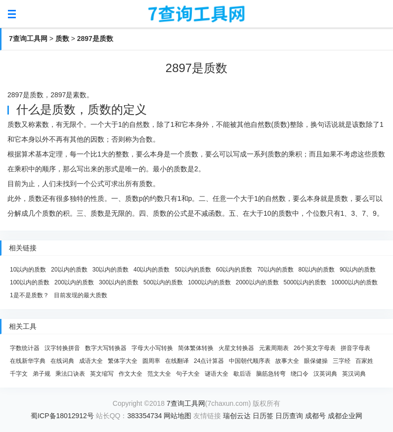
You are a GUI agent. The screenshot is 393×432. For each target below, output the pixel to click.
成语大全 (91, 360)
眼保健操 (316, 360)
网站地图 (177, 416)
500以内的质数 (163, 282)
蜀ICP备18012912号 (62, 416)
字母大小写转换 (152, 348)
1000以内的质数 (209, 282)
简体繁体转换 (196, 348)
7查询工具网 (28, 38)
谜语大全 (216, 373)
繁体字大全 (122, 360)
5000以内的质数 (305, 282)
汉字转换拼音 (62, 348)
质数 (62, 38)
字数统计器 (25, 348)
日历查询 (289, 416)
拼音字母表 (355, 348)
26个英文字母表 (315, 348)
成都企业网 (345, 416)
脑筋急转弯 (271, 373)
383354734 (145, 416)
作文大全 (130, 373)
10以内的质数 (28, 269)
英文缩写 (102, 373)
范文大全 (159, 373)
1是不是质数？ (29, 295)
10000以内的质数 (354, 282)
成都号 (315, 416)
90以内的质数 (358, 269)
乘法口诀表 (70, 373)
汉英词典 (325, 373)
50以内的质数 (193, 269)
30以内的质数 (110, 269)
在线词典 (62, 360)
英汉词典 (354, 373)
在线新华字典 (27, 360)
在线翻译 (177, 360)
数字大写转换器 (106, 348)
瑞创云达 (237, 416)
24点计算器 (209, 360)
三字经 (341, 360)
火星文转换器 (236, 348)
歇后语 (242, 373)
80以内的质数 (317, 269)
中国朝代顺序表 (249, 360)
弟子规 (41, 373)
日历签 (263, 416)
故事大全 (287, 360)
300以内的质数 (118, 282)
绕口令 (299, 373)
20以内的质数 (69, 269)
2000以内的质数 (257, 282)
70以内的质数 (275, 269)
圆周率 (151, 360)
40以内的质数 (151, 269)
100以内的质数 (29, 282)
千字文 (19, 373)
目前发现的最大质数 (80, 295)
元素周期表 (274, 348)
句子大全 (188, 373)
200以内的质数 (74, 282)
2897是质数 (95, 38)
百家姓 (364, 360)
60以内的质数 (234, 269)
